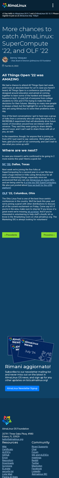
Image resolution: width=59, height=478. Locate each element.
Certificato (7, 449)
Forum (35, 452)
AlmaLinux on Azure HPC (42, 180)
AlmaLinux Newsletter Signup (22, 388)
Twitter (35, 463)
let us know (33, 211)
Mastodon (37, 466)
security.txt (8, 471)
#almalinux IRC (39, 474)
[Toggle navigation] (53, 5)
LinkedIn (36, 471)
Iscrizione (7, 466)
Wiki (4, 446)
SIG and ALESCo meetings (40, 456)
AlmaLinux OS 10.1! (44, 13)
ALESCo (6, 452)
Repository (7, 460)
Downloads (8, 463)
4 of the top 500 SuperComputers (40, 182)
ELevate (6, 468)
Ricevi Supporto (40, 446)
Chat (34, 449)
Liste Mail (7, 474)
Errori (5, 457)
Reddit (35, 460)
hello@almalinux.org (12, 439)
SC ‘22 (6, 164)
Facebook (37, 468)
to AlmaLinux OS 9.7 (21, 13)
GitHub (5, 455)
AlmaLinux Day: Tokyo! (29, 16)
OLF (5, 193)
